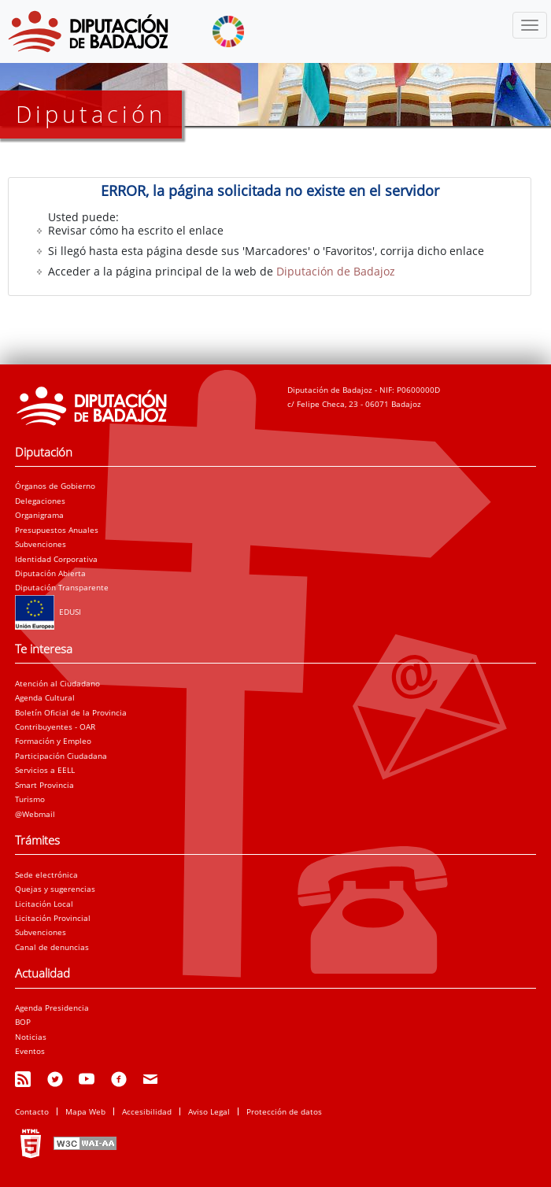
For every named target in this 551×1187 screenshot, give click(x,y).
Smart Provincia (44, 784)
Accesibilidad (147, 1111)
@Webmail (35, 813)
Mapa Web (85, 1111)
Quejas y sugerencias (55, 888)
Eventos (30, 1050)
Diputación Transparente (62, 587)
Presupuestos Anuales (56, 529)
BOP (23, 1021)
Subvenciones (40, 543)
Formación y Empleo (53, 740)
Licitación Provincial (53, 917)
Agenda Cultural (45, 697)
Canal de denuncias (52, 946)
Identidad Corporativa (56, 558)
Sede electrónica (46, 874)
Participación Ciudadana (61, 755)
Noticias (30, 1036)
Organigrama (39, 514)
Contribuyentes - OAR (55, 726)
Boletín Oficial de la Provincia (71, 712)
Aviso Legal (209, 1111)
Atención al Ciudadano (57, 683)
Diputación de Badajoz (335, 271)
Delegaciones (40, 500)
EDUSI (48, 611)
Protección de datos (284, 1111)
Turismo (30, 798)
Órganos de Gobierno (55, 485)
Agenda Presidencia (52, 1007)
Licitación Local (44, 903)
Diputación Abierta (50, 573)
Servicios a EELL (45, 769)
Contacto (32, 1111)
